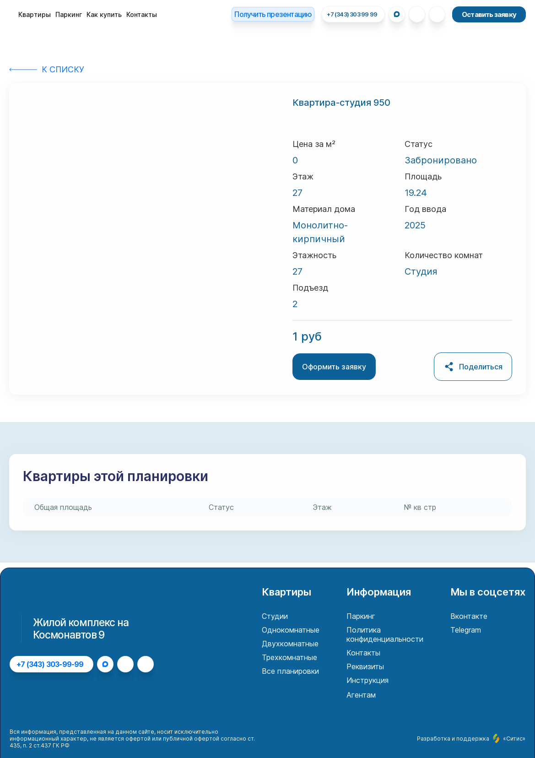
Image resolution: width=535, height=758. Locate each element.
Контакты (141, 14)
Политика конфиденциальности (384, 634)
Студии (275, 616)
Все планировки (290, 671)
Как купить (104, 14)
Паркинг (68, 14)
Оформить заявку (334, 366)
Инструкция (367, 680)
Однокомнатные (290, 629)
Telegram (465, 629)
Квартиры (34, 14)
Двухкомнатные (290, 643)
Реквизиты (365, 666)
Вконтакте (468, 616)
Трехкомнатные (289, 657)
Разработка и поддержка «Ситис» (471, 738)
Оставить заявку (489, 14)
